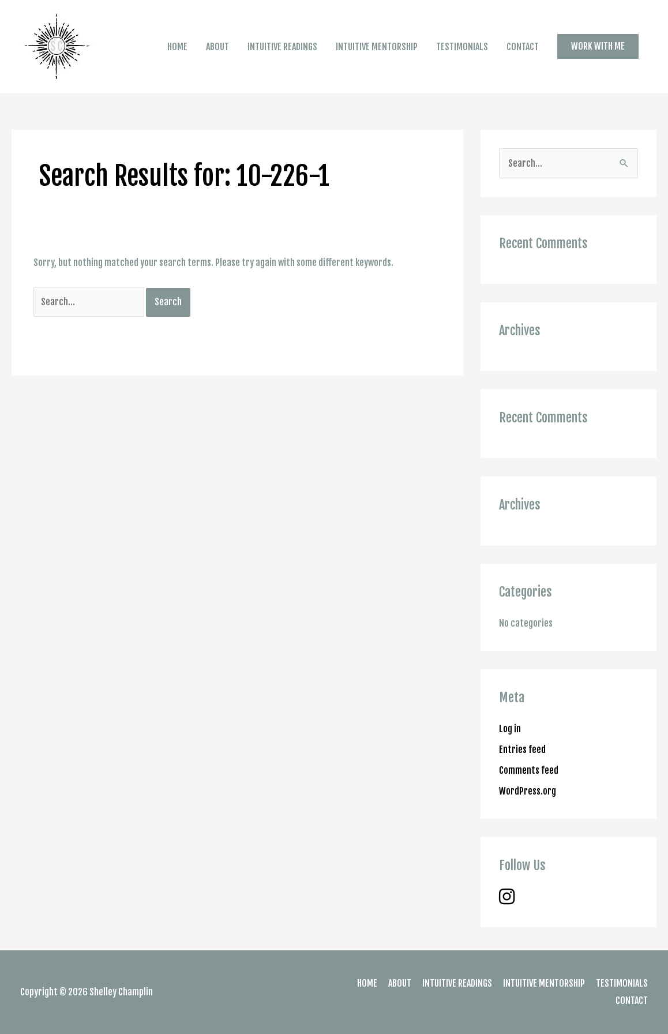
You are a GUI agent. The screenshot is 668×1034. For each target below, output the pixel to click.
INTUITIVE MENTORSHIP (377, 47)
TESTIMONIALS (462, 47)
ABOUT (217, 47)
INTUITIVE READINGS (282, 47)
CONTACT (522, 47)
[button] (598, 46)
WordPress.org (527, 791)
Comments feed (528, 770)
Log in (510, 729)
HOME (177, 47)
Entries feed (522, 749)
